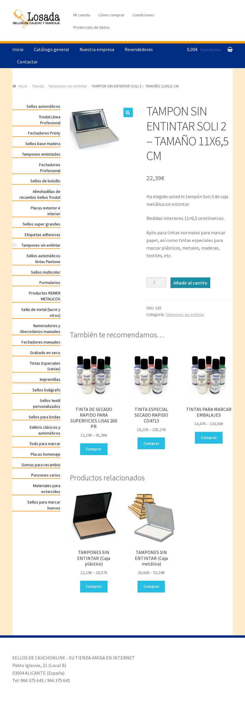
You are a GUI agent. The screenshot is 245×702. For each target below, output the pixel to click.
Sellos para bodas (44, 417)
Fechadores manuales (40, 342)
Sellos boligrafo (46, 390)
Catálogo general (51, 49)
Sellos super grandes (41, 224)
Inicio (18, 49)
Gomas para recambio (40, 464)
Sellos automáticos (43, 106)
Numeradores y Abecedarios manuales (40, 328)
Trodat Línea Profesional (49, 119)
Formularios (49, 282)
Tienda (38, 86)
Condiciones (143, 15)
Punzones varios (45, 475)
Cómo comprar (111, 15)
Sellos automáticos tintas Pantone (43, 258)
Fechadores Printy (44, 133)
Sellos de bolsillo (45, 181)
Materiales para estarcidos (46, 488)
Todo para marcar (44, 443)
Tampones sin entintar (67, 86)
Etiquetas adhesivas (42, 234)
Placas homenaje (45, 454)
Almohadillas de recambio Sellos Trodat (39, 194)
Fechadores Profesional (49, 167)
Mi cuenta (81, 15)
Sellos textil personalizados (46, 403)
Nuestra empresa (97, 49)
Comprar (94, 449)
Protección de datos (91, 27)
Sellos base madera (42, 143)
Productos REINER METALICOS (44, 296)
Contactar (27, 62)
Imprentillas (50, 379)
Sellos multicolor (45, 272)
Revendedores (139, 49)
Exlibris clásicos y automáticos (45, 430)
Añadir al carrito (190, 283)
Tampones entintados (41, 154)
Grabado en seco (45, 352)
